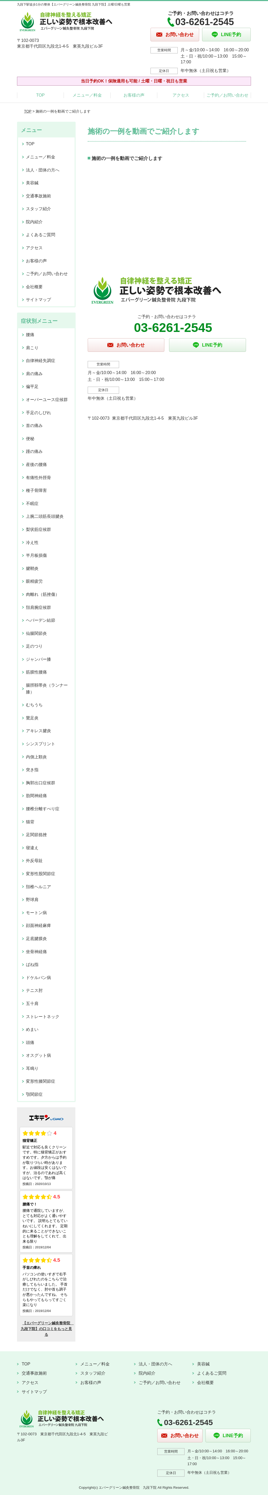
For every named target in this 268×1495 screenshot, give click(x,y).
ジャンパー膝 (38, 659)
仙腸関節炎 (36, 633)
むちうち (34, 705)
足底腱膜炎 (36, 938)
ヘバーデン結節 (40, 620)
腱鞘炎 (32, 568)
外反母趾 (34, 860)
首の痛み (34, 425)
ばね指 (32, 964)
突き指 (32, 770)
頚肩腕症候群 (38, 607)
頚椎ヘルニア (38, 887)
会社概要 (34, 287)
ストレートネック (42, 1016)
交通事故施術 (38, 196)
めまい (32, 1029)
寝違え (32, 848)
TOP (40, 95)
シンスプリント (40, 744)
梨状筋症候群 (38, 529)
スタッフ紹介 (38, 209)
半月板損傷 (36, 555)
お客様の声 (134, 95)
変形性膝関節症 (40, 1081)
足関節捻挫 (36, 834)
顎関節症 (34, 1094)
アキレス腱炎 (38, 731)
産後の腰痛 (36, 464)
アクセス (180, 95)
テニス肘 (34, 990)
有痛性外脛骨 (38, 477)
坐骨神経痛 (36, 951)
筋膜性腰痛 (36, 672)
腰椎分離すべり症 (42, 809)
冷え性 (32, 542)
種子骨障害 (36, 490)
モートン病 (36, 912)
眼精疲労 (34, 581)
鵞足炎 (32, 718)
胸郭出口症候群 (40, 783)
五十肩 (32, 1003)
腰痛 (30, 334)
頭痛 (30, 1042)
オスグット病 (38, 1055)
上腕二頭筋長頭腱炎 (45, 516)
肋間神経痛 (36, 795)
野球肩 (32, 899)
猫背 (30, 822)
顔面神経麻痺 (38, 925)
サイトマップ (38, 299)
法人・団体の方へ (42, 170)
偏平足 (32, 386)
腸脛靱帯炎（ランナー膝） (47, 688)
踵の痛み (34, 451)
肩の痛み (34, 373)
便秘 (30, 438)
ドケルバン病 (38, 977)
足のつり (34, 646)
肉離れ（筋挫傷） (42, 594)
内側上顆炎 (36, 757)
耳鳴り (32, 1068)
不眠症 (32, 503)
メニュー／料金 (87, 95)
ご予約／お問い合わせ (227, 95)
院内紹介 (34, 222)
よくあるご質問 (40, 234)
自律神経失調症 (40, 360)
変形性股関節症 (40, 873)
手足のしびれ (38, 412)
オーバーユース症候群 (47, 399)
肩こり (32, 348)
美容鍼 (32, 183)
